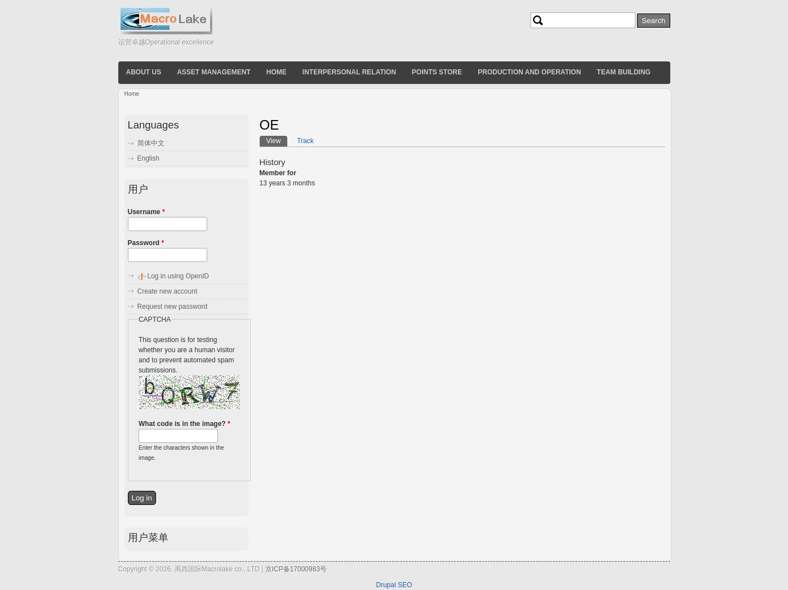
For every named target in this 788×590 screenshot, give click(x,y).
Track (305, 141)
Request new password (172, 306)
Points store (437, 72)
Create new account (167, 291)
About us (144, 72)
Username (146, 212)
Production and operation (529, 72)
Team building (624, 72)
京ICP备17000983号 (296, 569)
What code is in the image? (184, 424)
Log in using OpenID (178, 276)
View (277, 140)
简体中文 (150, 143)
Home (276, 72)
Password (146, 243)
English (148, 158)
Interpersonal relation (349, 72)
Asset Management (214, 72)
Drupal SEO (394, 585)
